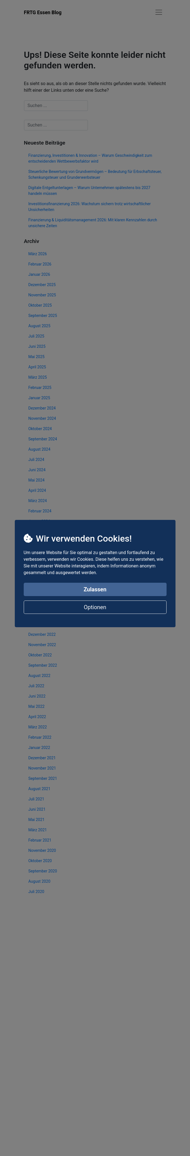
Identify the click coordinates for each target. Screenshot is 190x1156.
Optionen (95, 607)
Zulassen (95, 589)
